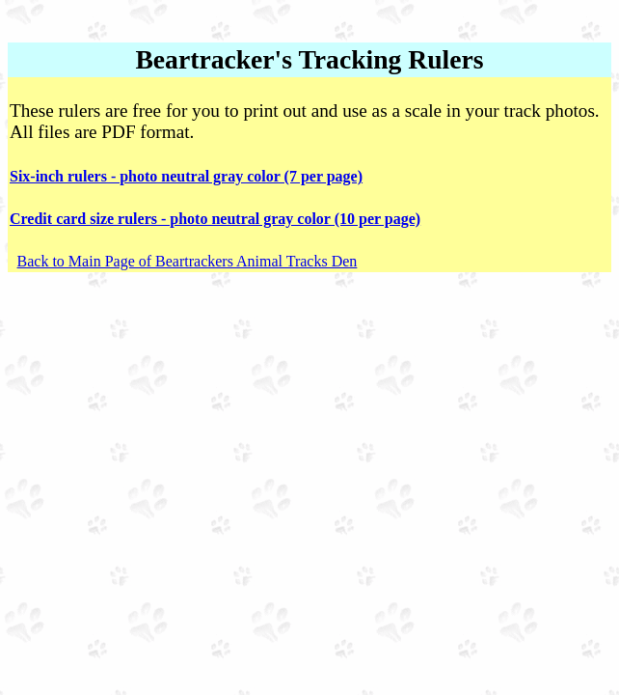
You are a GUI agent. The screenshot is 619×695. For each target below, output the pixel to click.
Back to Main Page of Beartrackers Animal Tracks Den (187, 261)
